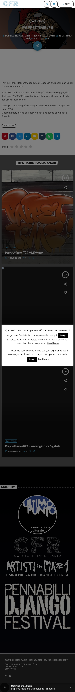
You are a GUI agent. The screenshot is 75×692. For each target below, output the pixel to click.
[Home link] (10, 4)
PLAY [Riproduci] (66, 4)
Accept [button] (63, 335)
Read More (53, 343)
